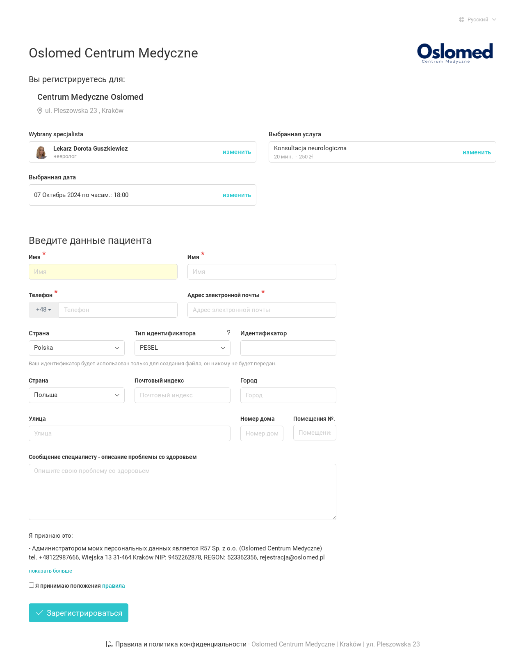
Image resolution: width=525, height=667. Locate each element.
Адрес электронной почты (223, 295)
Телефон (40, 295)
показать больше (50, 571)
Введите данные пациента (90, 240)
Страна (39, 333)
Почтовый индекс (159, 380)
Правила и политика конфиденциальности (176, 644)
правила (113, 585)
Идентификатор (263, 333)
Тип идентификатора (165, 333)
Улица (37, 418)
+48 (43, 309)
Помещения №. (314, 418)
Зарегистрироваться (78, 613)
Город (248, 380)
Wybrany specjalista (56, 134)
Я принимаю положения (77, 585)
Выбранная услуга (295, 134)
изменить (477, 152)
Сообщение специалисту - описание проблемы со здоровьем (113, 457)
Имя (35, 257)
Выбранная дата (52, 177)
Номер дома (257, 418)
